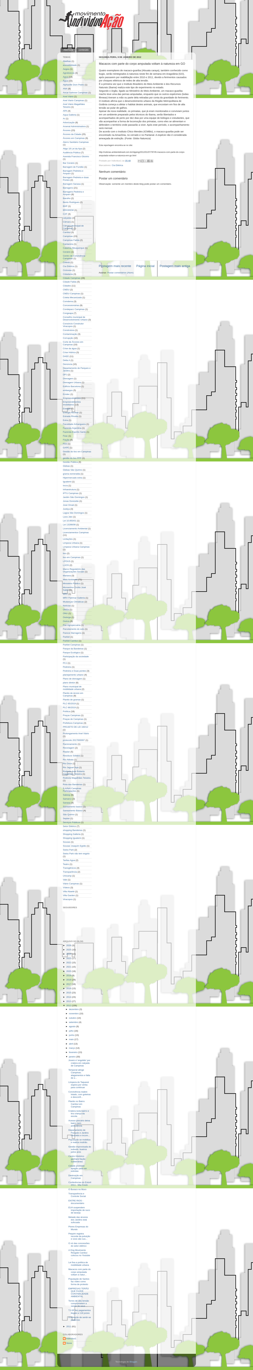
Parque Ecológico (71, 652)
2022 (69, 962)
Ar (64, 118)
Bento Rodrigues (71, 202)
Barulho (67, 198)
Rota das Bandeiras (72, 784)
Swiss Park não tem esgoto (76, 853)
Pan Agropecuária (71, 625)
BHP (65, 206)
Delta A (66, 360)
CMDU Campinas (71, 293)
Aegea (66, 69)
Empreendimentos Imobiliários (72, 403)
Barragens (68, 188)
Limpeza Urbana (71, 543)
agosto (72, 1026)
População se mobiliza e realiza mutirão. (79, 1141)
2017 (69, 984)
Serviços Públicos (71, 822)
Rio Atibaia (68, 759)
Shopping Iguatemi (72, 838)
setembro (74, 1022)
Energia (67, 408)
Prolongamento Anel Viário (76, 733)
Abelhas (67, 61)
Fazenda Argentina (72, 428)
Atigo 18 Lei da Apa (72, 148)
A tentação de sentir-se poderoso (79, 1318)
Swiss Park (68, 850)
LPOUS (66, 561)
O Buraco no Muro (77, 1189)
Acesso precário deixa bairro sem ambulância (79, 1123)
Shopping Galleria (71, 834)
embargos (68, 390)
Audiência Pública (71, 152)
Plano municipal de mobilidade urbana (72, 687)
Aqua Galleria (69, 115)
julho (71, 1031)
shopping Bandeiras (72, 830)
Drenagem (68, 378)
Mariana (67, 575)
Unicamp (67, 876)
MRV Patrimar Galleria (74, 598)
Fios (65, 444)
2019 (69, 975)
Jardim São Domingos (74, 497)
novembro (74, 1013)
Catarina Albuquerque (73, 248)
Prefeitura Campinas (73, 723)
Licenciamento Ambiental (75, 528)
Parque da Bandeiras (73, 648)
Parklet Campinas (71, 644)
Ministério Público (71, 583)
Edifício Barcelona (72, 386)
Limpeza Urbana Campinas (76, 547)
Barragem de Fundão (73, 167)
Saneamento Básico (73, 810)
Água (65, 81)
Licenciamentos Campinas (76, 532)
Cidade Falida (70, 282)
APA (65, 111)
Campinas (68, 236)
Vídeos (66, 887)
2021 (69, 967)
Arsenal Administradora (74, 126)
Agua (65, 77)
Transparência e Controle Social (77, 1194)
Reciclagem (69, 748)
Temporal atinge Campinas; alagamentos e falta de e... (79, 1074)
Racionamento (70, 744)
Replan (66, 752)
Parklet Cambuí (70, 641)
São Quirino (69, 814)
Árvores (67, 130)
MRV (65, 594)
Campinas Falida (71, 240)
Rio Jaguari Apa (70, 767)
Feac (65, 436)
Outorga (67, 617)
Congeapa (68, 313)
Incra (65, 485)
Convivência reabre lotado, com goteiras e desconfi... (79, 1094)
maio (71, 1039)
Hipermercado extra (72, 477)
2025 (69, 949)
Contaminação (70, 334)
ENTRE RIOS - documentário (76, 1201)
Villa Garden (69, 895)
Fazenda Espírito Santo (74, 432)
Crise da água (70, 348)
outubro (73, 1018)
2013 (69, 1001)
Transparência (70, 872)
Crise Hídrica (69, 352)
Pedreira (67, 667)
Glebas (66, 466)
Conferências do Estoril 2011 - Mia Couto (79, 1183)
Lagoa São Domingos (73, 513)
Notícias (67, 605)
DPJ (65, 374)
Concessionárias (71, 305)
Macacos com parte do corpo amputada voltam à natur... (79, 1272)
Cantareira (68, 244)
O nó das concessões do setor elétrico (79, 1244)
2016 (69, 988)
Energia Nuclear (71, 412)
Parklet (66, 637)
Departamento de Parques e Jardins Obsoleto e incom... (79, 1132)
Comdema (68, 301)
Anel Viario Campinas (73, 100)
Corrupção (68, 338)
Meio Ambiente (70, 579)
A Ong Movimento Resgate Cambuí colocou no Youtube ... (79, 1254)
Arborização (69, 122)
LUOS (66, 565)
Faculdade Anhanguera (74, 424)
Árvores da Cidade (72, 134)
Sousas (66, 842)
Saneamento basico (72, 806)
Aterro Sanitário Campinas (76, 142)
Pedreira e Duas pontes (74, 671)
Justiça (66, 509)
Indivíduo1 (71, 1338)
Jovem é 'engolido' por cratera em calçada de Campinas (79, 1063)
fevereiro (73, 1052)
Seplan (66, 818)
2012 (69, 1005)
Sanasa (66, 803)
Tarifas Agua (69, 860)
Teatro (66, 864)
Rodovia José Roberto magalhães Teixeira (74, 772)
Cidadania (68, 274)
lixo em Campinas (71, 557)
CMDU (66, 289)
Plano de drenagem (72, 678)
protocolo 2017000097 (74, 740)
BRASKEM (68, 210)
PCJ (65, 663)
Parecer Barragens (72, 633)
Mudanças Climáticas (73, 602)
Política (66, 711)
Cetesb (66, 262)
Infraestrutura (69, 489)
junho (72, 1035)
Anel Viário (68, 96)
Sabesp (66, 795)
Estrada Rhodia (70, 416)
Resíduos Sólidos (71, 755)
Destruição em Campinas (75, 1176)
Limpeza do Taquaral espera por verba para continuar (78, 1085)
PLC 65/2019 (69, 703)
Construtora (69, 330)
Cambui (67, 232)
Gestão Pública (70, 462)
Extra (65, 420)
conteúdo (84, 49)
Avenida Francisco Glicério (76, 156)
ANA (65, 88)
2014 (69, 997)
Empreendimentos (72, 398)
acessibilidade (70, 65)
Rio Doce (67, 763)
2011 (69, 1326)
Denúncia (67, 364)
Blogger (133, 1362)
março (72, 1048)
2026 (69, 945)
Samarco (67, 799)
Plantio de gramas (72, 699)
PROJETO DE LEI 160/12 (75, 727)
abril (71, 1044)
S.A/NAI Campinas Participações (72, 789)
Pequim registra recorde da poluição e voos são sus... (79, 1236)
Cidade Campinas (71, 278)
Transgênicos (69, 868)
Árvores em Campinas (74, 138)
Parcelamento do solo (73, 629)
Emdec (66, 394)
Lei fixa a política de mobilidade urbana (78, 1263)
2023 (69, 958)
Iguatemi (67, 481)
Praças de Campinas (73, 719)
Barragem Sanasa (72, 184)
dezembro (74, 1009)
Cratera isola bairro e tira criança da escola (78, 1113)
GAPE (66, 447)
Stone (69, 1343)
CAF (65, 214)
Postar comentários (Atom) (120, 272)
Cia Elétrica (117, 165)
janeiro (72, 1056)
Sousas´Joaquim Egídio (74, 846)
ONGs (66, 609)
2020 (69, 971)
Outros (66, 621)
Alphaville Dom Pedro (73, 85)
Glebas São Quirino (72, 470)
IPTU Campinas (70, 493)
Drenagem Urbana (72, 382)
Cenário (67, 252)
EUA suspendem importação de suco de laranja (79, 1210)
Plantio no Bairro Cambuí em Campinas (76, 1104)
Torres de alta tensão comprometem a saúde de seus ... (78, 1303)
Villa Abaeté (69, 891)
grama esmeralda (71, 474)
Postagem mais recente (115, 266)
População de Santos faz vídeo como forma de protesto (78, 1281)
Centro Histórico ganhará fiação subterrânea (76, 1159)
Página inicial (145, 266)
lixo (64, 553)
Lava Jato (68, 517)
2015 (69, 992)
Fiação (66, 440)
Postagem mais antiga (175, 266)
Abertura (68, 49)
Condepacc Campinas (74, 309)
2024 (69, 954)
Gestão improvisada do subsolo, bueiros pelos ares (79, 1149)
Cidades (67, 285)
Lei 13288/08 (69, 524)
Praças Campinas (71, 715)
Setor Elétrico (69, 826)
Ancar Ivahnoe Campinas (75, 92)
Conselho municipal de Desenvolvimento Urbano (75, 318)
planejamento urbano (73, 675)
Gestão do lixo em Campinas (77, 451)
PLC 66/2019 (69, 707)
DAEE (66, 356)
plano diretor (69, 682)
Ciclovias (67, 270)
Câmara (67, 222)
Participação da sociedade (76, 656)
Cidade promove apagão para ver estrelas (77, 1168)
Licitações (68, 539)
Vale (65, 879)
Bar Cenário (69, 163)
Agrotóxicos (69, 73)
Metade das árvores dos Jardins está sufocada (78, 1220)
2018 (69, 979)
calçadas (67, 218)
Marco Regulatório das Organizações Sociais (74, 570)
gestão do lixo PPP (72, 458)
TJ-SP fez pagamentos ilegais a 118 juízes (79, 1311)
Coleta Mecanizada (72, 297)
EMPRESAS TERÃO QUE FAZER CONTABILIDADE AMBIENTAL (78, 1292)
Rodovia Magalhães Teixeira (77, 778)
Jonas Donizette (71, 501)
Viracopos (68, 899)
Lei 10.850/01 (69, 520)
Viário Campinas (71, 883)
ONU (65, 613)
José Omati (68, 505)
